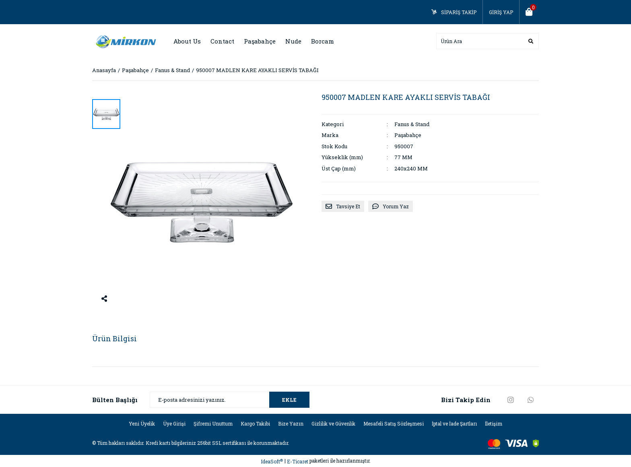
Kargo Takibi (255, 423)
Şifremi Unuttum (213, 423)
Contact (222, 41)
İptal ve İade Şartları (454, 423)
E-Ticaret (297, 461)
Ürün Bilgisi (114, 338)
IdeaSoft (272, 461)
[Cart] (529, 12)
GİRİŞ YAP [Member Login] (501, 12)
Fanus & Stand (411, 124)
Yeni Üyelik (142, 423)
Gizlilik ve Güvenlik (333, 423)
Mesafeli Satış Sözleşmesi (393, 423)
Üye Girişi (174, 423)
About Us (187, 41)
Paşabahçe (407, 135)
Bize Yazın (290, 423)
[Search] (487, 41)
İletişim (493, 423)
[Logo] (124, 40)
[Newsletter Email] (229, 400)
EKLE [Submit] (289, 399)
